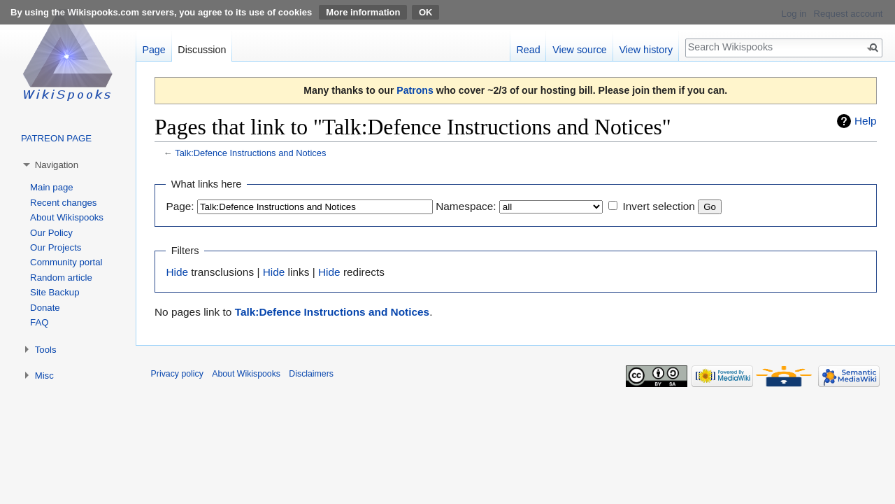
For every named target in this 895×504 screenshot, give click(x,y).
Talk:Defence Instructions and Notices (250, 153)
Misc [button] (44, 375)
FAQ (39, 322)
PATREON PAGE (56, 138)
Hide (177, 272)
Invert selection (658, 206)
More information (363, 12)
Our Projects (55, 247)
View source (579, 49)
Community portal (66, 262)
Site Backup (54, 292)
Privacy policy (177, 374)
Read (528, 49)
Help (865, 121)
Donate (45, 307)
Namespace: (466, 206)
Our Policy (51, 232)
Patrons (414, 90)
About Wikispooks (66, 217)
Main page (51, 187)
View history (646, 49)
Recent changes (63, 202)
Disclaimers (311, 374)
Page (153, 49)
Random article (61, 277)
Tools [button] (46, 349)
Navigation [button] (56, 165)
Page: (180, 206)
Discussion (202, 49)
